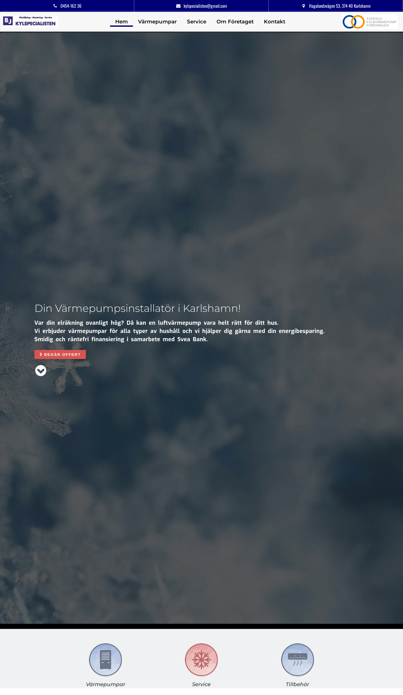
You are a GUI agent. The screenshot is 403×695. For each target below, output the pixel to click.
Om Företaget (235, 22)
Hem (121, 22)
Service (196, 22)
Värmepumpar (157, 22)
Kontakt (274, 22)
